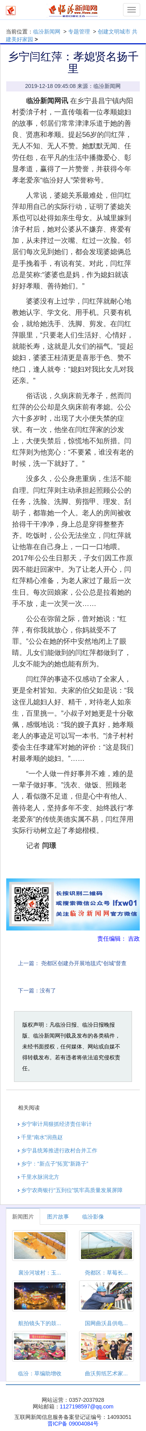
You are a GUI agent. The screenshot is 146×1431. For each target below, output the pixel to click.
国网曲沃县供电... (106, 1323)
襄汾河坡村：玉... (39, 1272)
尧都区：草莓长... (106, 1272)
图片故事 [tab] (58, 1216)
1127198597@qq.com (87, 1406)
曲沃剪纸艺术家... (106, 1373)
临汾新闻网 (46, 31)
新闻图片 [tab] (23, 1216)
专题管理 (79, 31)
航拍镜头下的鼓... (39, 1323)
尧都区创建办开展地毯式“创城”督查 (84, 963)
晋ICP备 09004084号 (73, 1423)
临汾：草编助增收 (40, 1373)
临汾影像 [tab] (93, 1216)
